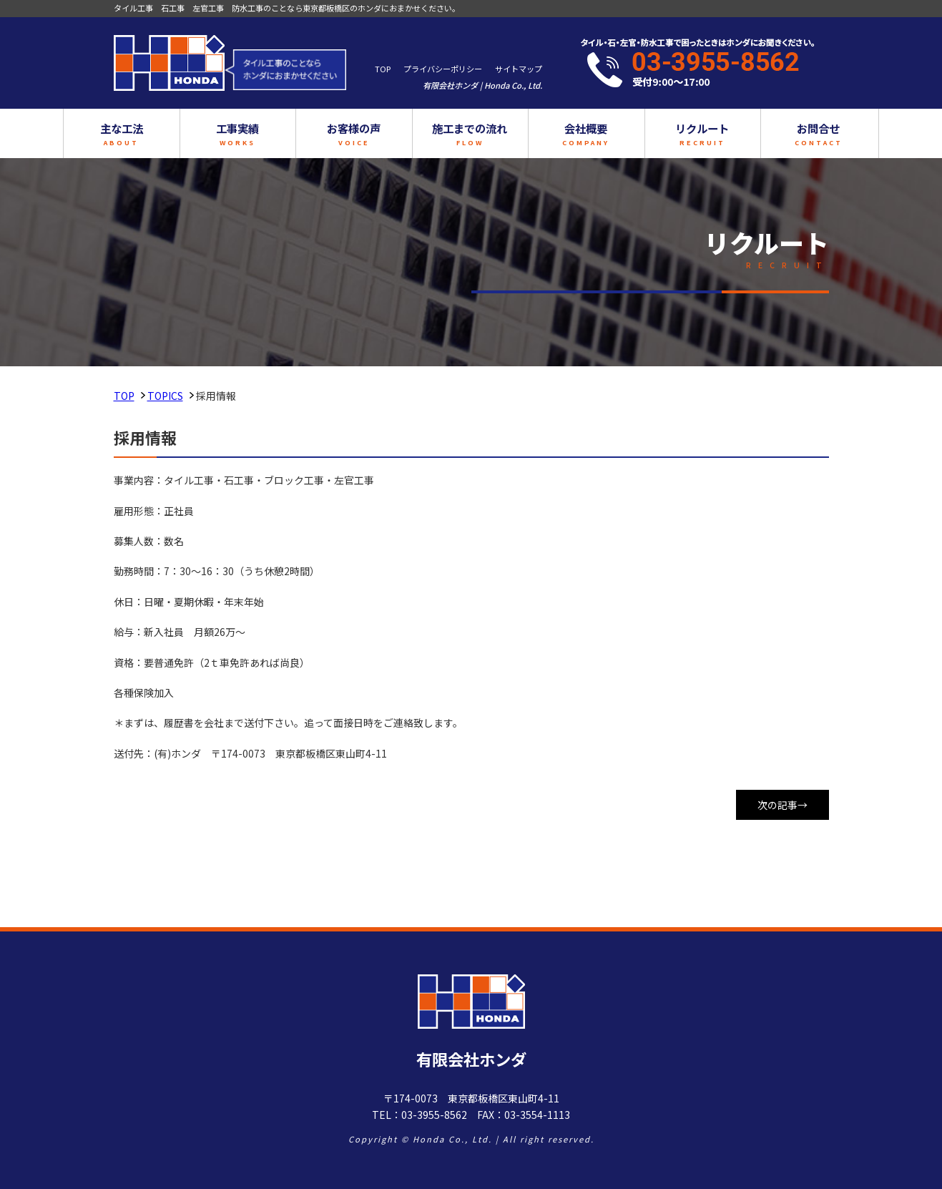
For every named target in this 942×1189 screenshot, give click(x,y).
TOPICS (165, 395)
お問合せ (775, 133)
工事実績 (266, 133)
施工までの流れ (470, 133)
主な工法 (164, 133)
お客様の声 (368, 133)
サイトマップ (518, 68)
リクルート (674, 133)
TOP (383, 68)
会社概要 (571, 133)
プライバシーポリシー (442, 68)
